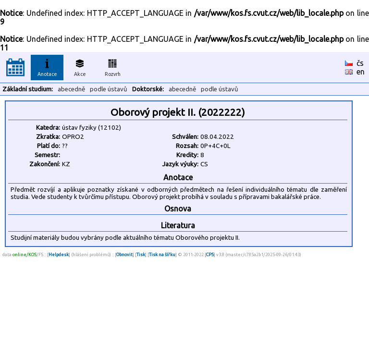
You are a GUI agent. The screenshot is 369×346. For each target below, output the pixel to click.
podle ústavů (108, 89)
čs (360, 63)
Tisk (140, 254)
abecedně (71, 89)
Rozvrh (113, 66)
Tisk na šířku (162, 254)
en (361, 71)
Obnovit (124, 254)
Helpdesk (59, 254)
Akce (79, 66)
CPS (210, 254)
